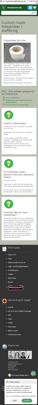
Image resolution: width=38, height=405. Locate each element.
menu (3, 8)
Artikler (10, 323)
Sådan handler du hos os (16, 262)
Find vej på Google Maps (18, 375)
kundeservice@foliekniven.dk (16, 1)
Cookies (10, 274)
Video (10, 319)
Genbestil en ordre (14, 335)
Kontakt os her (8, 83)
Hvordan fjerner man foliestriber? (17, 105)
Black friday (12, 278)
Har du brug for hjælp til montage (19, 311)
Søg (33, 13)
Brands (10, 282)
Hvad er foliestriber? (13, 98)
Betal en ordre (13, 331)
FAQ (9, 315)
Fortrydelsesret (13, 270)
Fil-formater (12, 327)
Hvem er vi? (12, 255)
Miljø (9, 259)
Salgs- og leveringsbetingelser (18, 266)
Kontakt (10, 307)
